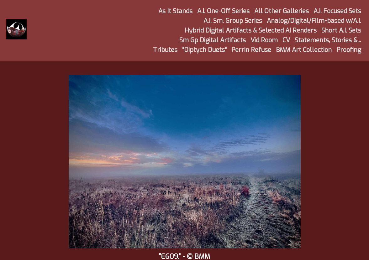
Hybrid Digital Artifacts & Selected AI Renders (251, 30)
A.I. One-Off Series (223, 11)
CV (286, 40)
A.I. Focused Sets (337, 11)
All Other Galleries (281, 11)
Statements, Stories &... (328, 40)
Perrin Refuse (251, 50)
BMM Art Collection (304, 50)
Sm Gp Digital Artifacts (212, 40)
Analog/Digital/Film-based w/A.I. (314, 21)
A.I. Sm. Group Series (232, 21)
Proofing (348, 50)
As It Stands (175, 11)
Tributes (165, 50)
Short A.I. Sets (341, 30)
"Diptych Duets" (204, 50)
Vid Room (264, 40)
